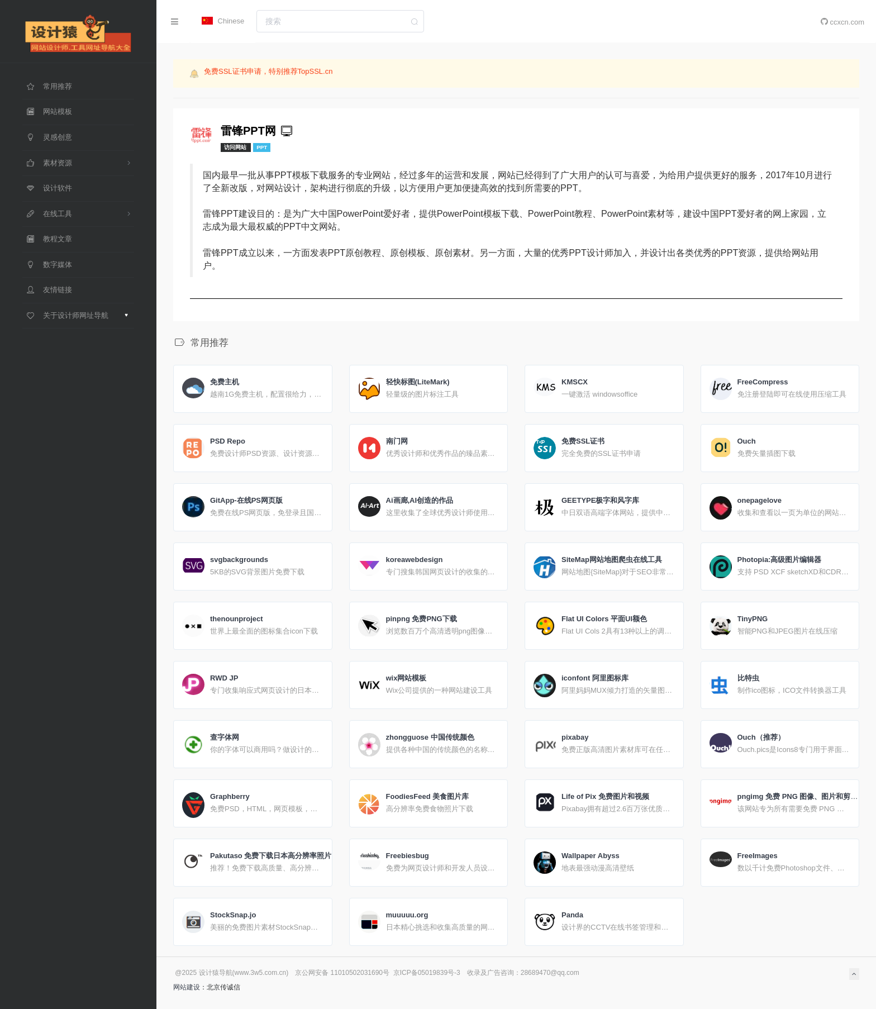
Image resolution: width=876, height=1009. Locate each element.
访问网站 (236, 147)
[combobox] (340, 21)
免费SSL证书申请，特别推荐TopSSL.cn (268, 72)
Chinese (223, 21)
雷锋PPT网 (257, 131)
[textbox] (340, 21)
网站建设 (186, 987)
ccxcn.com (842, 21)
